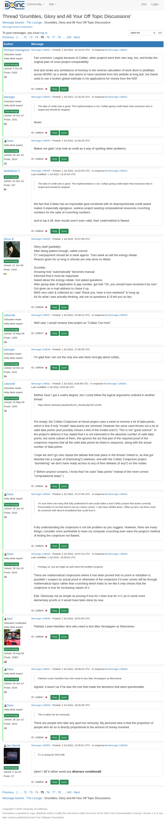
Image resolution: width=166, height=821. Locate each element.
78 (59, 37)
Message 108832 (40, 49)
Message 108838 (40, 349)
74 (36, 37)
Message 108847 (40, 669)
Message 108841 (40, 383)
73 (30, 37)
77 (53, 37)
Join (144, 4)
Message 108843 (40, 494)
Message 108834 (40, 140)
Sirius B (9, 239)
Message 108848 (117, 745)
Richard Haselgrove (17, 50)
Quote (64, 89)
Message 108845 (40, 553)
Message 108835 (40, 170)
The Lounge (34, 22)
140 (68, 37)
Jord (9, 618)
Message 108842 (117, 494)
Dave (10, 140)
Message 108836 (40, 238)
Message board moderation (17, 26)
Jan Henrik (13, 745)
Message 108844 (117, 553)
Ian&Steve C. (12, 171)
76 (47, 37)
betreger (9, 97)
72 (25, 37)
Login (155, 4)
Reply (54, 89)
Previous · (9, 37)
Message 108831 (117, 49)
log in (43, 33)
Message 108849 (40, 705)
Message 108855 (40, 745)
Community (35, 4)
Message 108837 (40, 315)
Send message (11, 64)
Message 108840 (116, 383)
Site (52, 4)
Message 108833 (40, 96)
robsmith (9, 315)
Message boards (13, 22)
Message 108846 (40, 618)
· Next (76, 37)
